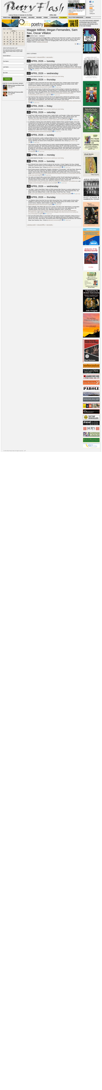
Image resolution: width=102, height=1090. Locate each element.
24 (19, 41)
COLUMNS (23, 17)
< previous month (31, 57)
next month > (49, 57)
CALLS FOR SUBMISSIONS (75, 17)
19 (4, 41)
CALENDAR (63, 17)
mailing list (92, 13)
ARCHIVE (88, 17)
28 (10, 44)
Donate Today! (73, 14)
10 (19, 37)
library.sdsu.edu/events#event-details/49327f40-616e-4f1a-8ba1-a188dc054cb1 (49, 193)
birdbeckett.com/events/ (53, 220)
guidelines (92, 10)
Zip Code (5, 72)
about (91, 4)
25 (22, 41)
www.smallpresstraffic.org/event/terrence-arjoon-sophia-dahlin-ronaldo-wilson (47, 119)
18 (22, 39)
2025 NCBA (16, 17)
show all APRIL (41, 57)
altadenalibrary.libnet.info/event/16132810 (39, 131)
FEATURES (31, 17)
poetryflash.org (73, 140)
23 (16, 41)
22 (13, 41)
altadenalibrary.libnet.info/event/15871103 (39, 204)
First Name (6, 61)
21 (10, 41)
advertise (92, 6)
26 (4, 44)
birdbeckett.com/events (53, 167)
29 (13, 44)
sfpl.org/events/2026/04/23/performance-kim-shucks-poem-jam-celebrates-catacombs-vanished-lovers (54, 101)
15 (13, 39)
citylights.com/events (42, 42)
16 (16, 39)
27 (7, 44)
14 (10, 39)
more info (10, 87)
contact (91, 11)
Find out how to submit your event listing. (53, 76)
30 (16, 44)
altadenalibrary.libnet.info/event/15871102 (39, 87)
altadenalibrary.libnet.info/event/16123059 (70, 68)
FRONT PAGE (7, 17)
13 (7, 39)
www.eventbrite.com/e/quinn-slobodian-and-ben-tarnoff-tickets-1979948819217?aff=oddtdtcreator (53, 181)
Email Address (7, 55)
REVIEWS (39, 17)
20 (7, 41)
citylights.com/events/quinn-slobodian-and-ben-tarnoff (41, 183)
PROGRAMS (54, 17)
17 (19, 39)
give (91, 8)
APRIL (14, 31)
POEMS (46, 17)
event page (58, 87)
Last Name (5, 67)
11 (22, 37)
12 (4, 39)
